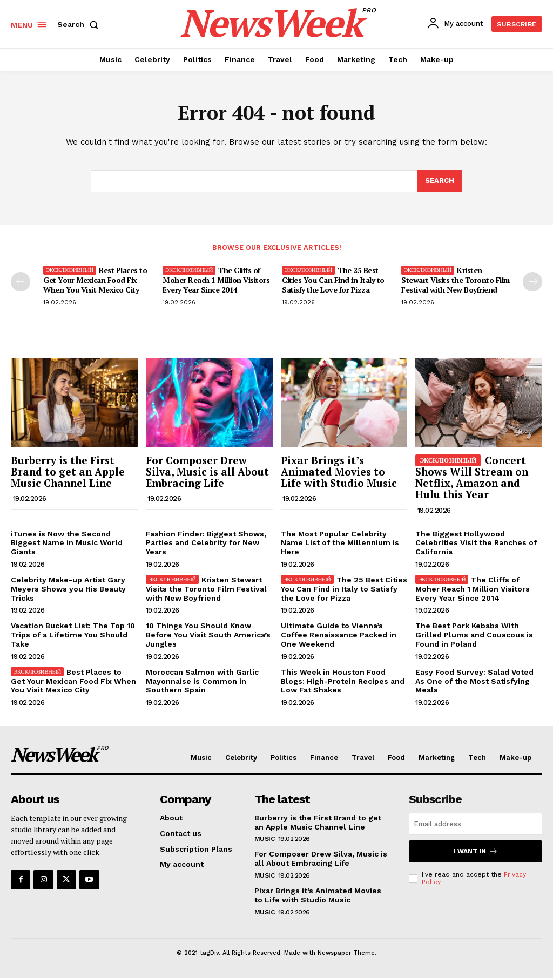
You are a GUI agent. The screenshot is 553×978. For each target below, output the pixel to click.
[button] (80, 24)
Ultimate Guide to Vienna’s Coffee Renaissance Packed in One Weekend (338, 634)
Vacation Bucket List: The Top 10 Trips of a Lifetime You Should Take (73, 634)
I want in (476, 851)
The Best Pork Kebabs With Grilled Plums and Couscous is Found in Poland (474, 634)
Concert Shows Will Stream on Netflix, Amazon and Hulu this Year (471, 477)
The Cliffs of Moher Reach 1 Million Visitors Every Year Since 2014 (216, 280)
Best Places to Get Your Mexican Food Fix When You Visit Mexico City (95, 280)
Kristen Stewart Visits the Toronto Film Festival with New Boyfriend (455, 280)
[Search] (439, 181)
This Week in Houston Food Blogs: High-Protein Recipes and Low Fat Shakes (342, 681)
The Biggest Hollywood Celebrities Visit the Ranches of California (476, 542)
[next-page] (532, 281)
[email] (475, 824)
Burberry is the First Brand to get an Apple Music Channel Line (68, 471)
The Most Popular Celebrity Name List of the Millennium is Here (340, 542)
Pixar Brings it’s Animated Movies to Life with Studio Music (339, 471)
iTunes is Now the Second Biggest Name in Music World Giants (67, 542)
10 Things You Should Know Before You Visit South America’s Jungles (208, 634)
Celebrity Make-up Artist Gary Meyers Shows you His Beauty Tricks (68, 588)
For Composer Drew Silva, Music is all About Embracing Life (207, 471)
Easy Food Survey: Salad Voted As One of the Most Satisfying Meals (474, 681)
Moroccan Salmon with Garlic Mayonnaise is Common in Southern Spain (202, 681)
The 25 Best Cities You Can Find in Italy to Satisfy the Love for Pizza (333, 280)
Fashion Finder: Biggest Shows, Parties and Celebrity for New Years (206, 542)
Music (264, 839)
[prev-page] (20, 281)
